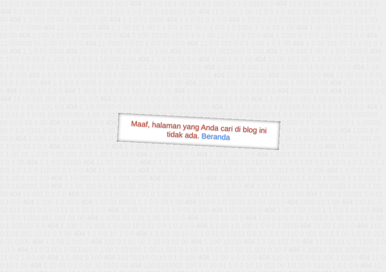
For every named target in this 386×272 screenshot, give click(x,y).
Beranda (215, 136)
